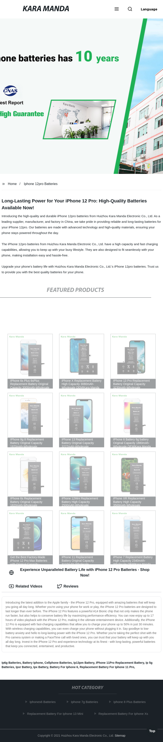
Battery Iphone (32, 662)
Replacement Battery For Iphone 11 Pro (107, 667)
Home (12, 184)
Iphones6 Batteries (44, 702)
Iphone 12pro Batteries (41, 184)
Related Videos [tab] (25, 586)
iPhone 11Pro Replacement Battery (120, 662)
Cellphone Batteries (58, 662)
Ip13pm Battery (83, 662)
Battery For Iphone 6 (64, 667)
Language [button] (149, 9)
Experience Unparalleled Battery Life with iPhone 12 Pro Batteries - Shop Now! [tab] (79, 572)
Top (152, 731)
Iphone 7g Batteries (85, 702)
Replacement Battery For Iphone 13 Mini (56, 713)
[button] (116, 9)
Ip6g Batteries (11, 662)
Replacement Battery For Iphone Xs (124, 713)
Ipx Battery (40, 667)
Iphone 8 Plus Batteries (131, 702)
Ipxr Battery (24, 667)
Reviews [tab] (68, 586)
